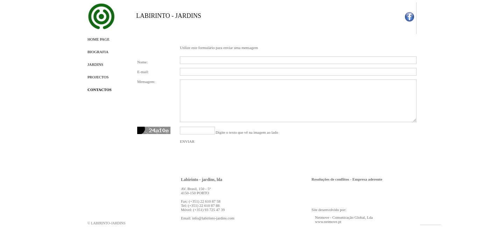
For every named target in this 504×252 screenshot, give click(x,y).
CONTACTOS (100, 90)
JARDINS (95, 64)
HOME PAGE (99, 39)
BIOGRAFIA (98, 52)
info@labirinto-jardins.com (213, 218)
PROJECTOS (98, 77)
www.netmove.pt (328, 221)
